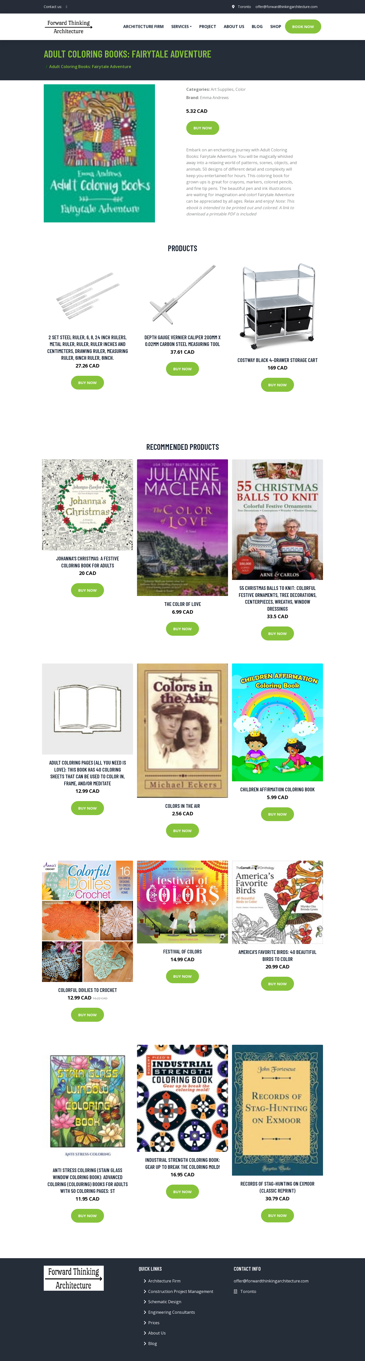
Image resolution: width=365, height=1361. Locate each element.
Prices (154, 1322)
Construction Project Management (180, 1291)
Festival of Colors (182, 951)
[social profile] (66, 7)
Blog (257, 26)
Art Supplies (222, 89)
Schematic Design (164, 1301)
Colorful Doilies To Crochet (87, 990)
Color (241, 89)
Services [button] (180, 26)
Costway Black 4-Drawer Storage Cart (278, 360)
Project (207, 26)
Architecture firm (143, 26)
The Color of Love (182, 604)
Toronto (242, 6)
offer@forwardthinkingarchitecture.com (285, 6)
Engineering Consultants (171, 1312)
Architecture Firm (164, 1281)
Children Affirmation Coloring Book (277, 789)
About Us (234, 26)
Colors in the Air (182, 806)
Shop (275, 26)
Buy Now (203, 127)
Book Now (303, 26)
